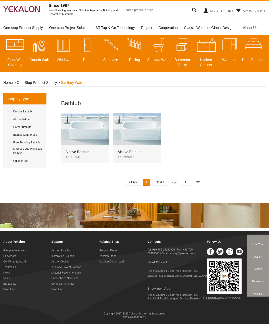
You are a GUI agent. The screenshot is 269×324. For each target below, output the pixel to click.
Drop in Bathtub (22, 111)
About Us (250, 28)
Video (6, 278)
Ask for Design (60, 261)
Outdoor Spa (20, 160)
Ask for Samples (61, 250)
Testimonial (10, 267)
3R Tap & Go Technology (115, 28)
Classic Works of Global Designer (210, 28)
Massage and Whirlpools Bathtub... (27, 151)
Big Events (9, 283)
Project (146, 28)
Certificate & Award (14, 261)
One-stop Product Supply (23, 28)
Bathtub (71, 103)
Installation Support (62, 256)
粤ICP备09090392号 (134, 317)
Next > (160, 182)
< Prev (133, 182)
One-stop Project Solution (69, 28)
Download (57, 289)
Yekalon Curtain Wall (111, 261)
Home (8, 83)
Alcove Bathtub (22, 119)
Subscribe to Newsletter (65, 278)
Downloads (9, 289)
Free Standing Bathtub (26, 142)
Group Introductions (15, 250)
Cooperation (168, 28)
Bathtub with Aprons (25, 134)
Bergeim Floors (108, 250)
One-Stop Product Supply (37, 83)
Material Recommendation (66, 272)
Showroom (9, 256)
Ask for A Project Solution (66, 267)
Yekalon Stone (107, 256)
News (6, 272)
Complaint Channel (62, 283)
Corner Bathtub (22, 127)
